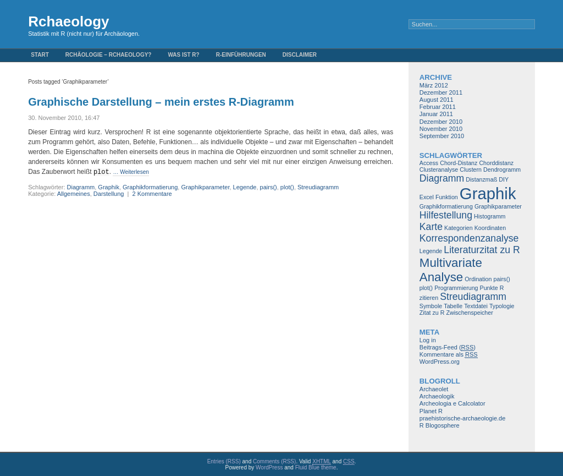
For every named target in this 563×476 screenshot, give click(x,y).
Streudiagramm (318, 187)
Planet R (431, 411)
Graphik (108, 187)
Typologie (502, 306)
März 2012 (434, 85)
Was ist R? (183, 55)
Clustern (471, 169)
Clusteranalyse (439, 169)
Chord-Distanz (458, 163)
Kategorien (458, 228)
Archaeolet (434, 389)
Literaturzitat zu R (482, 249)
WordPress (269, 467)
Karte (431, 226)
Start (40, 55)
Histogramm (489, 216)
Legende (245, 187)
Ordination (478, 279)
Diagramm (81, 187)
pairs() (268, 187)
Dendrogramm (502, 169)
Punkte (489, 287)
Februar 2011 (438, 106)
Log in (428, 340)
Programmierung (456, 287)
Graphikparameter (205, 187)
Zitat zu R (432, 312)
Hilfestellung (446, 215)
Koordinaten (490, 228)
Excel (427, 197)
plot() (287, 187)
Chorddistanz (496, 163)
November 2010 (441, 128)
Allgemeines (73, 193)
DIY (504, 179)
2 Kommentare (152, 193)
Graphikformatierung (150, 187)
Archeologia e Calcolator (452, 403)
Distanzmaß (481, 179)
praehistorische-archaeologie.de (463, 418)
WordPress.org (440, 361)
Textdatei (476, 306)
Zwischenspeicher (469, 312)
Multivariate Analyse (451, 270)
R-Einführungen (241, 55)
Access (429, 163)
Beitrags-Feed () (448, 347)
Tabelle (453, 306)
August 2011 (437, 99)
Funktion (446, 197)
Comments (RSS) (274, 461)
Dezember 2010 (441, 121)
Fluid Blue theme (315, 467)
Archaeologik (437, 396)
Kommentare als (449, 354)
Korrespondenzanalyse (469, 238)
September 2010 (442, 136)
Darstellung (108, 193)
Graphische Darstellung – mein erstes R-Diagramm (161, 102)
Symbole (431, 306)
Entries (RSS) (224, 461)
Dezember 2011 (441, 92)
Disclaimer (300, 55)
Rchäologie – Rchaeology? (108, 55)
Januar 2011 (436, 114)
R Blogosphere (440, 425)
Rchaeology (68, 21)
